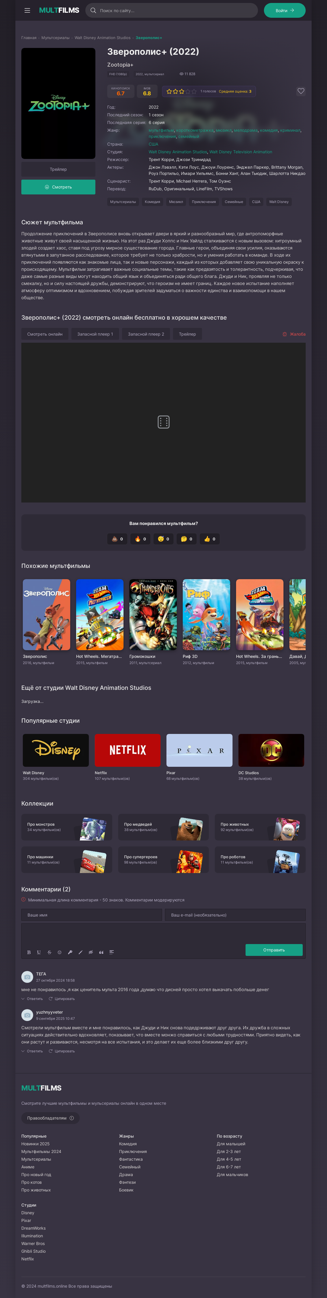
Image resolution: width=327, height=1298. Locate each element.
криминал (290, 130)
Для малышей (231, 1143)
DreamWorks (33, 1228)
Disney (27, 1212)
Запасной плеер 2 (146, 333)
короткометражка (195, 130)
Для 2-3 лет (229, 1151)
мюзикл (224, 130)
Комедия (152, 201)
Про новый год (36, 1174)
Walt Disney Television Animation (240, 151)
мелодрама (246, 130)
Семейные (234, 201)
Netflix (27, 1258)
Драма (126, 1174)
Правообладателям (47, 1117)
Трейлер (58, 169)
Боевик (126, 1189)
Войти (281, 10)
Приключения (204, 201)
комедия (269, 130)
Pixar (26, 1220)
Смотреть (62, 186)
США (153, 143)
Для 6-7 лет (229, 1166)
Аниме (27, 1166)
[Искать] (93, 10)
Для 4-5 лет (229, 1159)
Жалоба (294, 334)
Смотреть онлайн (44, 333)
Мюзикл (176, 201)
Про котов (31, 1182)
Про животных (36, 1189)
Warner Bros (33, 1243)
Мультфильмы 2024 (41, 1151)
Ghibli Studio (33, 1251)
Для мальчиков (232, 1174)
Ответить (35, 998)
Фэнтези (127, 1182)
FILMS (59, 10)
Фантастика (131, 1159)
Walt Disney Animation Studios (178, 151)
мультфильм (161, 130)
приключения (162, 136)
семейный (188, 136)
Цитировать (65, 998)
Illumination (32, 1235)
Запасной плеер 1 (95, 333)
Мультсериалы (123, 201)
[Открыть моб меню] (27, 10)
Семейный (129, 1166)
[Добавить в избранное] (301, 91)
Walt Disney (279, 201)
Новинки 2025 (35, 1143)
